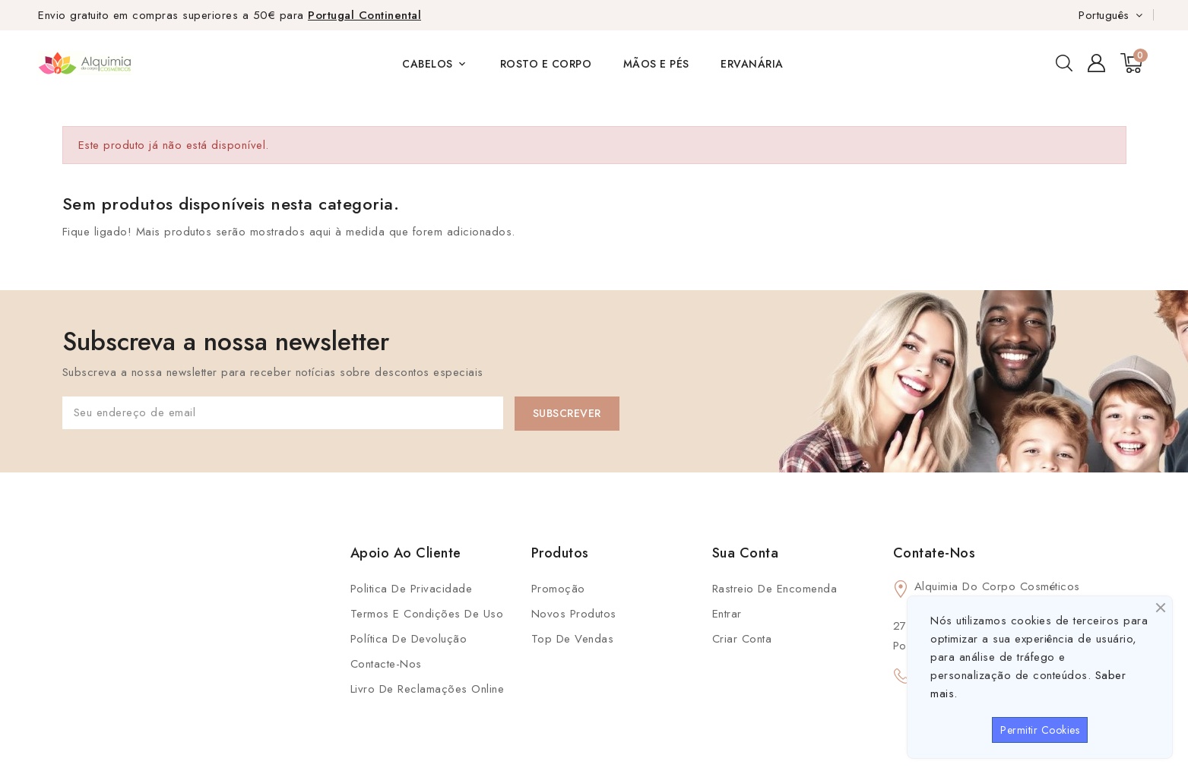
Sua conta (745, 553)
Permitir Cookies (1039, 730)
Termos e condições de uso (427, 613)
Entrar (727, 613)
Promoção (558, 588)
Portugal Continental (364, 15)
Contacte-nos (386, 664)
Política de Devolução (408, 638)
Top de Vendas (572, 638)
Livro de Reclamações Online (427, 689)
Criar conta (742, 638)
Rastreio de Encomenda (775, 588)
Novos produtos (573, 613)
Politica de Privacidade (411, 588)
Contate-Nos (934, 553)
